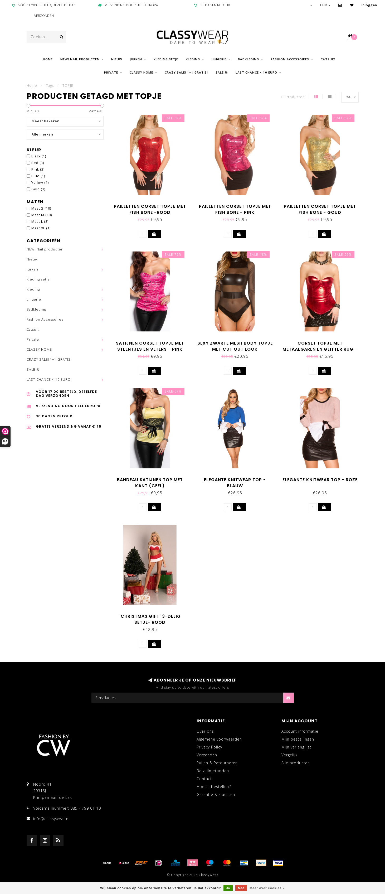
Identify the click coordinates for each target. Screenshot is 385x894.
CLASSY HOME (141, 72)
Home (48, 59)
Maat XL (41, 228)
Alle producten (295, 762)
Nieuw (116, 59)
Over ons (205, 731)
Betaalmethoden (213, 770)
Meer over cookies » (267, 888)
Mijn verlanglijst (296, 747)
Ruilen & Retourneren (217, 762)
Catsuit (328, 59)
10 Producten (292, 97)
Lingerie (219, 59)
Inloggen (369, 5)
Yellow (40, 182)
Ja (228, 888)
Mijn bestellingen (297, 739)
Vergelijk (289, 754)
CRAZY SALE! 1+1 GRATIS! (186, 72)
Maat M (41, 215)
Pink (38, 169)
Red (37, 163)
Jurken (136, 59)
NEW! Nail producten (80, 59)
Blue (38, 176)
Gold (38, 189)
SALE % (222, 72)
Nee (241, 888)
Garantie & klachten (216, 794)
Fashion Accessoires (290, 59)
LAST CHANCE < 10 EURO (256, 72)
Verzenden (207, 754)
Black (38, 156)
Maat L (39, 221)
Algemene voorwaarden (219, 739)
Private (111, 72)
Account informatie (299, 731)
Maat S (41, 208)
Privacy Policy (209, 747)
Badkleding (248, 59)
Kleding (193, 59)
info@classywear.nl (51, 818)
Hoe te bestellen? (214, 786)
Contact (204, 778)
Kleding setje (166, 59)
